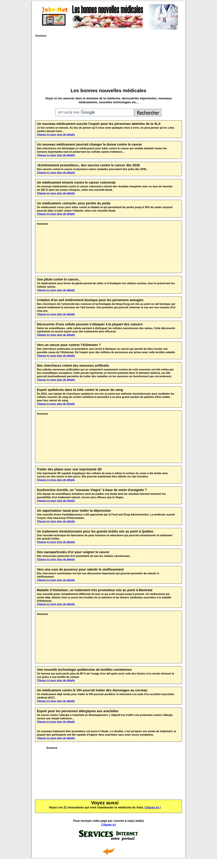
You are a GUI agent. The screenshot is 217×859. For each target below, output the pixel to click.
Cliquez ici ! (153, 807)
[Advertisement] (108, 62)
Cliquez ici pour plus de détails (56, 134)
